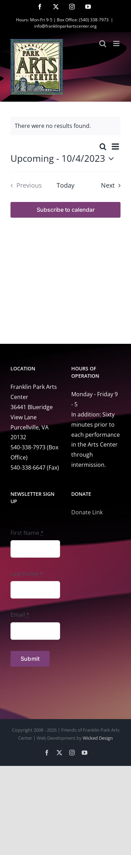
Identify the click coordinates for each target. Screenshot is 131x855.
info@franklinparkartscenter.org (65, 26)
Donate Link (87, 512)
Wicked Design (98, 738)
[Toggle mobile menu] (117, 43)
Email (19, 614)
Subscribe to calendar (66, 209)
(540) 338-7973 (94, 20)
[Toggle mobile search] (102, 43)
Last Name (26, 574)
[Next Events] (112, 185)
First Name (27, 533)
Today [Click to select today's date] (65, 185)
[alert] (65, 126)
